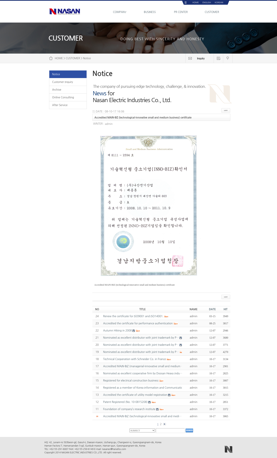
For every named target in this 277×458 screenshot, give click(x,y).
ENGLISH (206, 3)
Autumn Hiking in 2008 (117, 330)
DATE (212, 309)
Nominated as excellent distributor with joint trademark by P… (141, 337)
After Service (60, 105)
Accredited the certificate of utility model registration (135, 395)
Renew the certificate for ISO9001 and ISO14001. (133, 316)
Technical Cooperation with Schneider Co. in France (134, 359)
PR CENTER (181, 12)
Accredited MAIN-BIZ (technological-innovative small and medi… (142, 416)
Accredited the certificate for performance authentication (138, 323)
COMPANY (119, 12)
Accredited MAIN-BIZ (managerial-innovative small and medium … (143, 366)
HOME (195, 3)
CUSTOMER (212, 12)
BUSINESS (150, 12)
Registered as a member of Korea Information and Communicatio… (144, 387)
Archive (56, 89)
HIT (226, 309)
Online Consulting (63, 97)
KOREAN (219, 3)
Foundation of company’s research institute (129, 409)
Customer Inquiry (62, 82)
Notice (56, 74)
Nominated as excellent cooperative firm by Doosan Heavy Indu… (142, 373)
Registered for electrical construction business (130, 380)
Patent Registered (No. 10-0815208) (125, 402)
